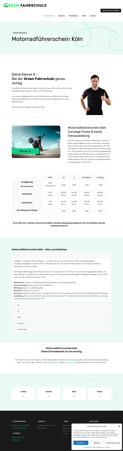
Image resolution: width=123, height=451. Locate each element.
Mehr (57, 362)
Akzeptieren (81, 443)
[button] (119, 426)
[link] (61, 277)
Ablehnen (97, 443)
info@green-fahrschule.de (46, 425)
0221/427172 (41, 428)
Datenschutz (67, 425)
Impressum (107, 447)
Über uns (66, 431)
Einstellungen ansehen (113, 443)
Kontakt (65, 433)
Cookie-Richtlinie (88, 447)
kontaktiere (70, 362)
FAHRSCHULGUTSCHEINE (110, 11)
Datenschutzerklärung (98, 447)
